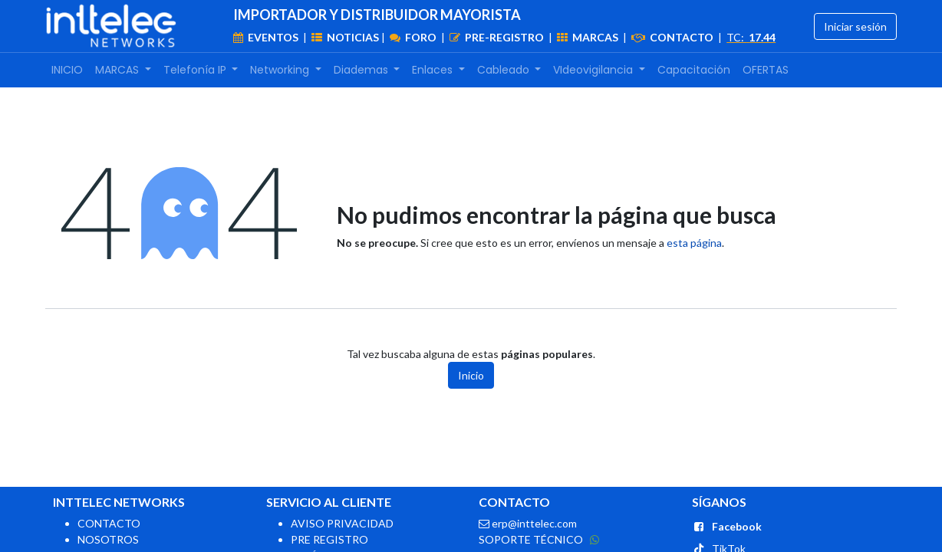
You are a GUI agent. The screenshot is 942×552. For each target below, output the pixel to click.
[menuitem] (67, 70)
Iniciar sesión (855, 26)
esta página (694, 242)
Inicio (471, 375)
